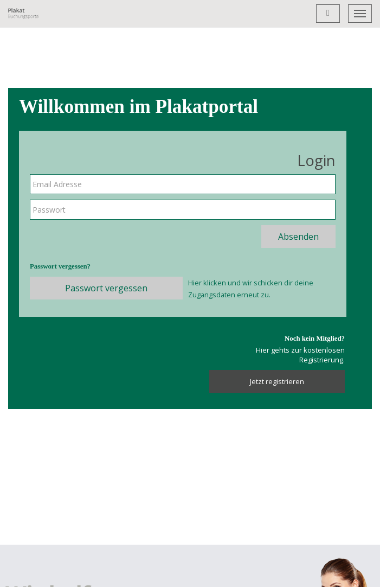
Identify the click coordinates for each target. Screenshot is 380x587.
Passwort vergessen (106, 288)
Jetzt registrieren (277, 381)
